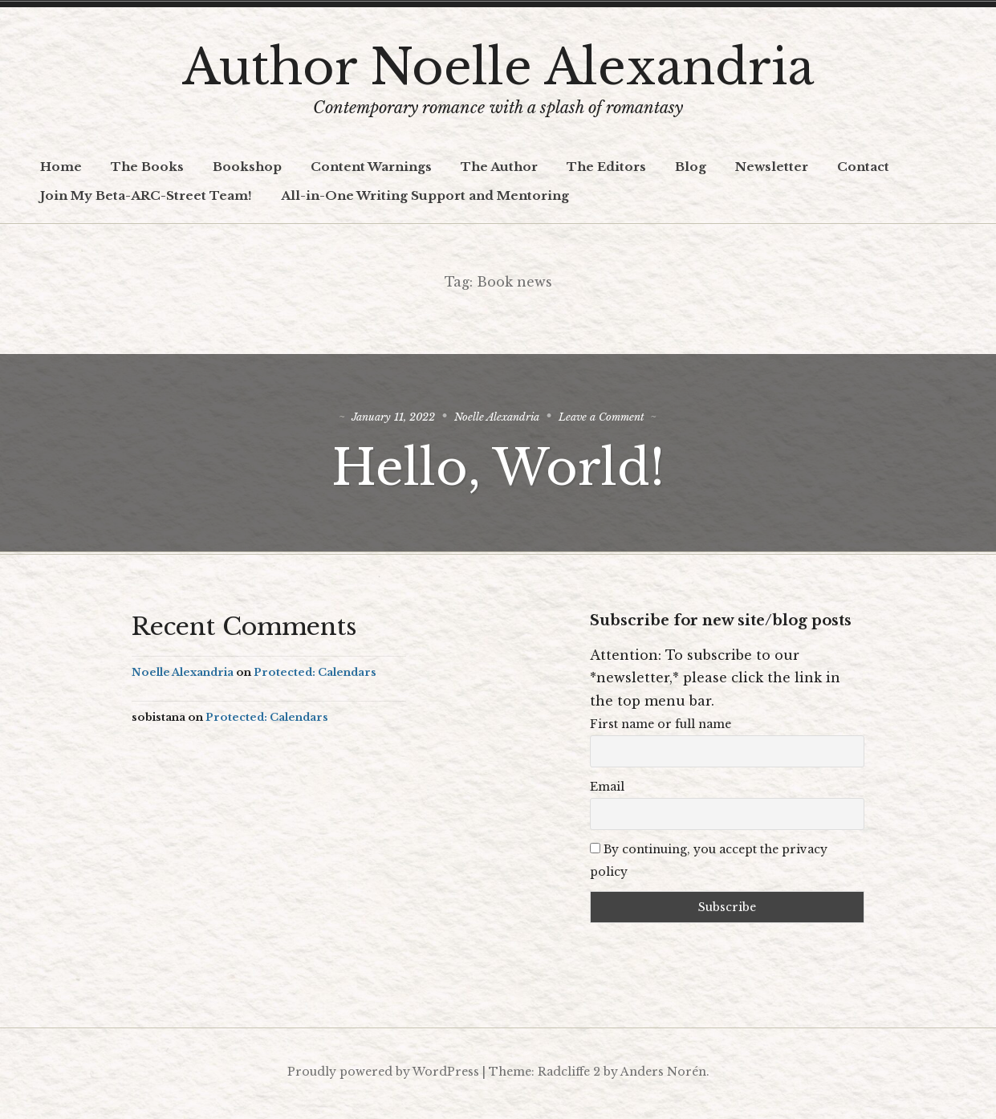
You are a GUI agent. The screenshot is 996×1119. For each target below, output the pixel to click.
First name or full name (660, 729)
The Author (499, 166)
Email (607, 791)
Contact (863, 166)
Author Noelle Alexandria (498, 67)
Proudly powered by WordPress (383, 1075)
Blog (690, 166)
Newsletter (771, 166)
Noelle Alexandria (497, 419)
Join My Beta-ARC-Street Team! (146, 195)
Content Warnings (371, 166)
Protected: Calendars (315, 677)
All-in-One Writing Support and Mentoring (425, 195)
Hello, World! (498, 469)
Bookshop (247, 166)
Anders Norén (663, 1075)
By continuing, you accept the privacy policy (708, 865)
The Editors (606, 166)
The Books (147, 166)
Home (61, 166)
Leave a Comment (621, 419)
